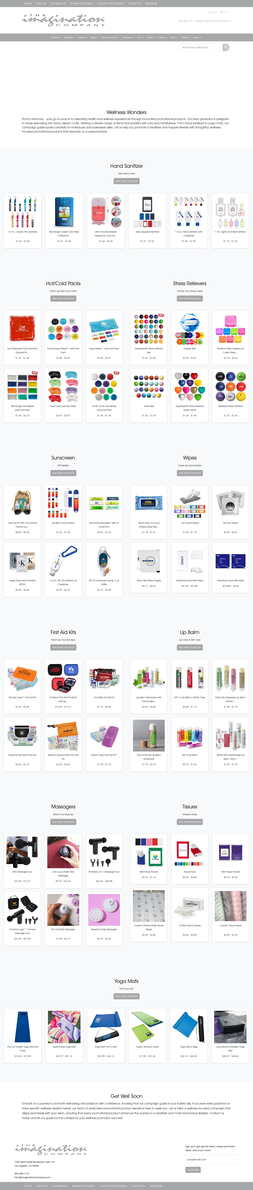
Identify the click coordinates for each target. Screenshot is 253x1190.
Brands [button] (55, 37)
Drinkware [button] (127, 37)
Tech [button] (173, 37)
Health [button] (150, 37)
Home (27, 3)
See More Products (126, 181)
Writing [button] (184, 37)
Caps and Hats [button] (109, 37)
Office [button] (162, 37)
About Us (41, 3)
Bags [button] (93, 37)
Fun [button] (139, 37)
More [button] (196, 37)
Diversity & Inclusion (81, 3)
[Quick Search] (200, 47)
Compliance (58, 3)
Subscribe (193, 1169)
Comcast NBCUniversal (110, 3)
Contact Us (134, 3)
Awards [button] (81, 37)
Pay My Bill (151, 3)
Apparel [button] (68, 37)
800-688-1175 (185, 21)
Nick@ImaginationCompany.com (213, 21)
